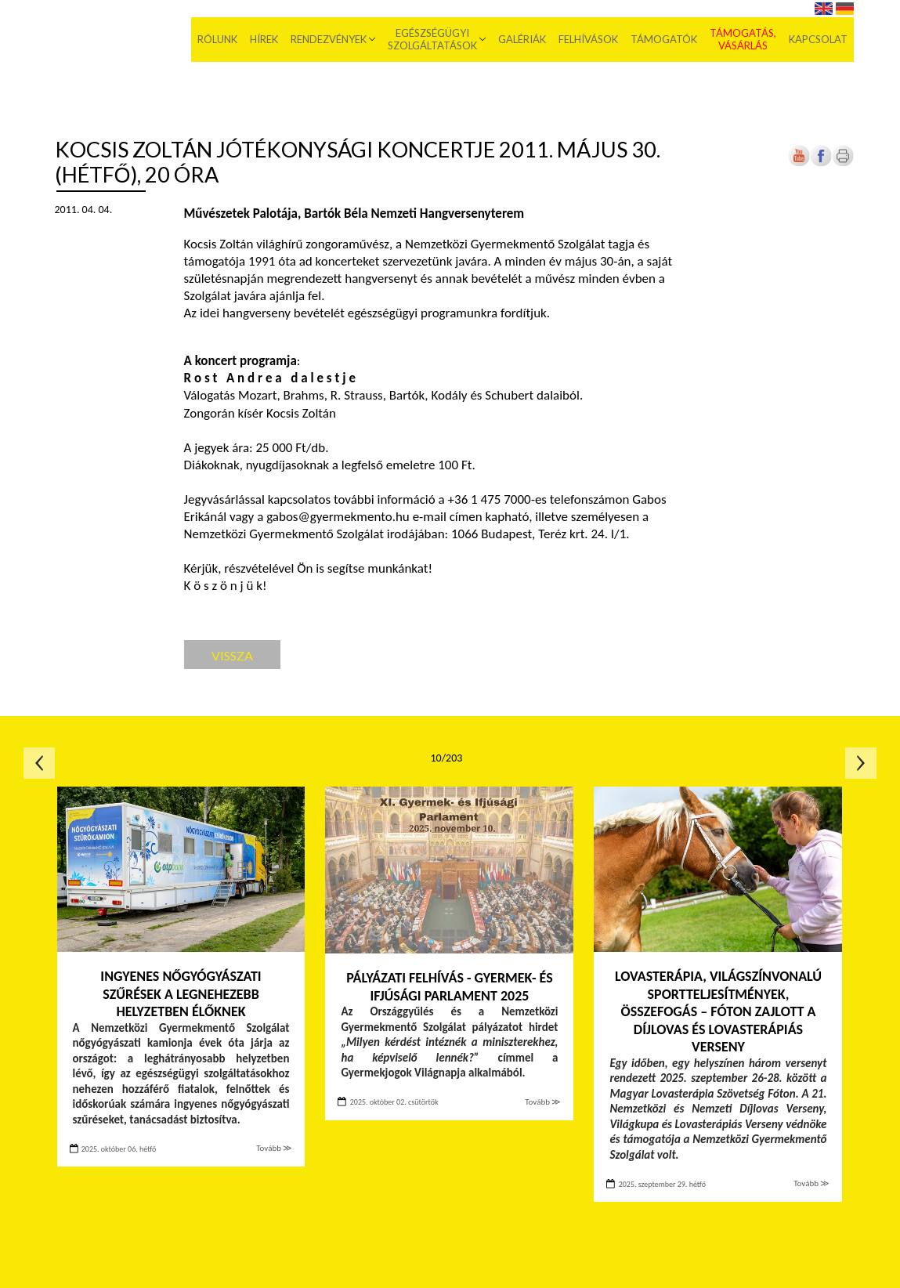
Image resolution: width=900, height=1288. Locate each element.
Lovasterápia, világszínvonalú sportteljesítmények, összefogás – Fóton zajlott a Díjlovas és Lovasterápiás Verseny (718, 1011)
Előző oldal (39, 763)
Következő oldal (861, 763)
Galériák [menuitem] (522, 39)
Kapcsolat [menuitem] (818, 39)
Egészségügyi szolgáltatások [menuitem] (432, 39)
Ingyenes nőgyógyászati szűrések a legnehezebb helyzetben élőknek (180, 994)
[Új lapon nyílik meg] (821, 163)
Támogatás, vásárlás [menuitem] (743, 39)
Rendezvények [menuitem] (329, 39)
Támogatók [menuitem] (664, 39)
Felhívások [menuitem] (588, 39)
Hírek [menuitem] (264, 39)
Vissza (232, 655)
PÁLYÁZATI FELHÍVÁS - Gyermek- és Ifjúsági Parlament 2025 (449, 986)
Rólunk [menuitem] (217, 39)
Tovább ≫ (274, 1148)
